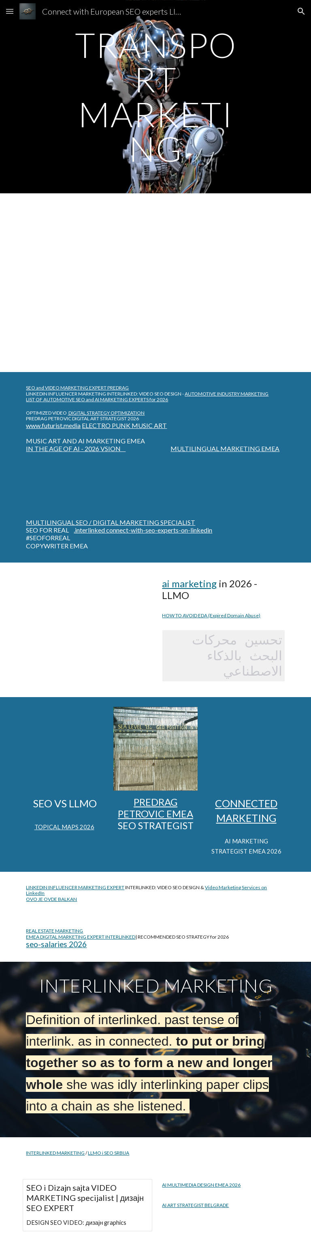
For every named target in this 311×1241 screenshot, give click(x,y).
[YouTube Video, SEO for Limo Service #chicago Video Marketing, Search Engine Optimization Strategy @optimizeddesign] (65, 749)
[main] (155, 96)
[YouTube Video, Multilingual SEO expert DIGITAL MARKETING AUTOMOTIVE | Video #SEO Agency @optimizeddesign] (246, 749)
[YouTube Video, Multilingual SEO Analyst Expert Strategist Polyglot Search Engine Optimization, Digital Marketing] (65, 261)
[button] (9, 11)
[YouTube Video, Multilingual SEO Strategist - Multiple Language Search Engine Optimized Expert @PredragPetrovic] (65, 331)
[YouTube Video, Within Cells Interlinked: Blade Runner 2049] (87, 616)
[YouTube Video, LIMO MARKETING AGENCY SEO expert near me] (200, 295)
